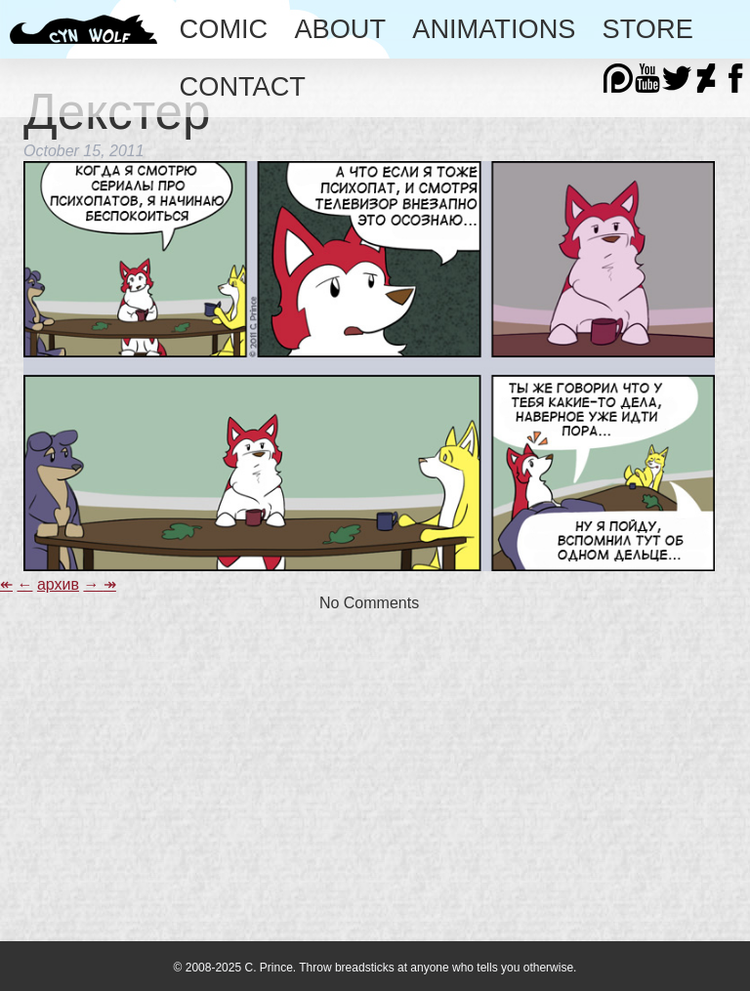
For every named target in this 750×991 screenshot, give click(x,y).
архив (58, 584)
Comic (224, 29)
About (340, 29)
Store (648, 29)
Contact (243, 86)
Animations (493, 29)
